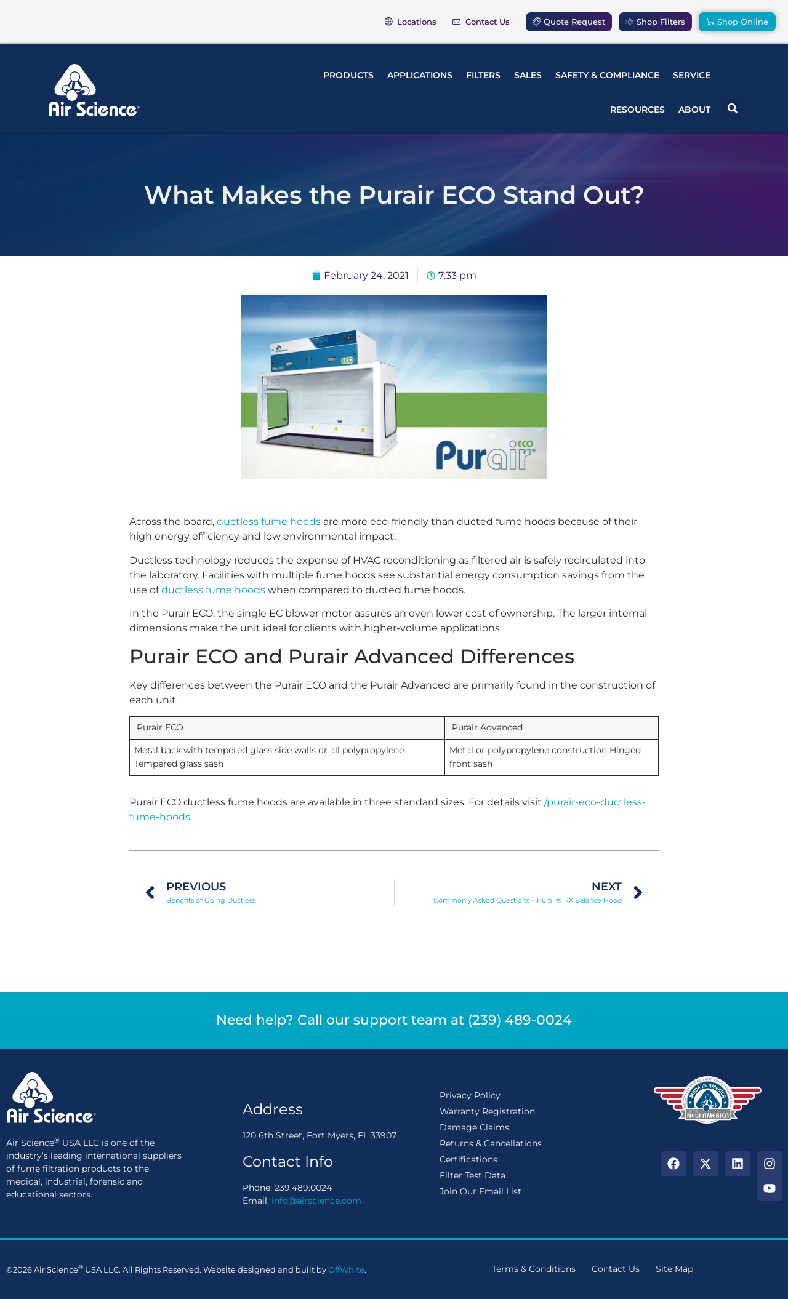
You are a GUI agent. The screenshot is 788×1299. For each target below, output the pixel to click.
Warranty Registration (487, 1111)
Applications (419, 75)
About (694, 109)
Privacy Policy (470, 1095)
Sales (528, 75)
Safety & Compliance (607, 75)
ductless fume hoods (269, 521)
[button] (732, 108)
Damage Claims (474, 1127)
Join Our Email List (480, 1191)
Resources (637, 109)
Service (691, 75)
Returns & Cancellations (491, 1143)
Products (348, 75)
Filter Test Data (472, 1175)
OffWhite (346, 1269)
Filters (483, 75)
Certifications (468, 1159)
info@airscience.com (316, 1200)
